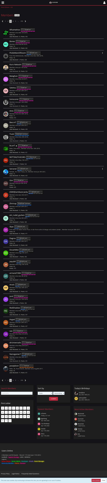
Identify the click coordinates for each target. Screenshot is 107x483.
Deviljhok (82, 393)
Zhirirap (13, 203)
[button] (3, 2)
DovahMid (14, 250)
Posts (11, 35)
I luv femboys (45, 424)
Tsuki (12, 134)
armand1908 (15, 273)
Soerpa (80, 429)
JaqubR (13, 261)
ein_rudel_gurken (17, 215)
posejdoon (14, 365)
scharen (43, 413)
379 (22, 21)
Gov (11, 180)
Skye (11, 226)
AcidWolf (4, 457)
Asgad (12, 319)
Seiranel (13, 168)
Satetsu (13, 87)
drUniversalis (15, 342)
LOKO (22, 457)
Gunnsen (81, 419)
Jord (11, 296)
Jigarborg (44, 418)
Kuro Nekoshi (15, 64)
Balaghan (14, 76)
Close (103, 480)
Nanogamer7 (15, 354)
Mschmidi (81, 414)
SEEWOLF (27, 457)
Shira (42, 434)
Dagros (13, 238)
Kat (79, 434)
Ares (11, 111)
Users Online (7, 450)
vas (11, 331)
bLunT (12, 145)
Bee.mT (13, 122)
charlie (43, 429)
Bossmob (81, 424)
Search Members (8, 388)
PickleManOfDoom (18, 53)
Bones (12, 41)
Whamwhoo (15, 29)
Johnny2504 (82, 398)
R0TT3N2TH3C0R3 (17, 157)
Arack (12, 284)
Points (23, 37)
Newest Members (45, 409)
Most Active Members (84, 409)
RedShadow (15, 307)
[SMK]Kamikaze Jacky (19, 192)
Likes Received (14, 37)
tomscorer (14, 99)
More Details (96, 480)
